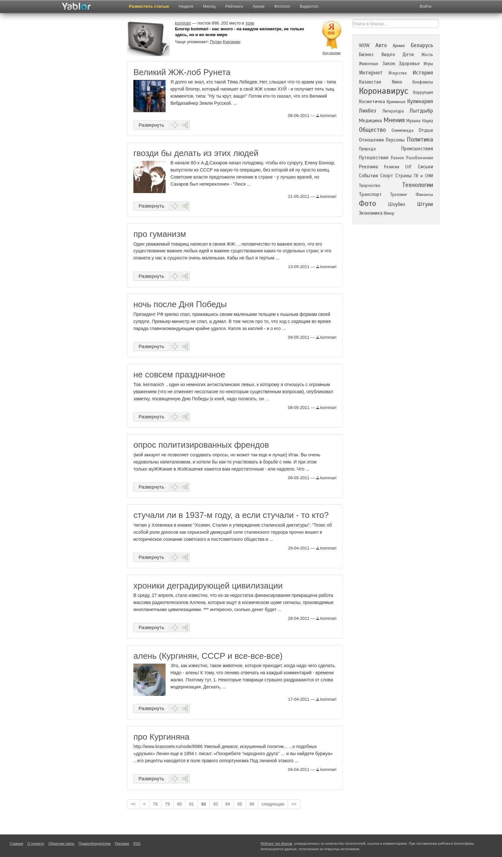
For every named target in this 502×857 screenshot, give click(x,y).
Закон (388, 63)
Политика (420, 139)
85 (239, 804)
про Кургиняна (161, 737)
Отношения (371, 140)
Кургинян (231, 41)
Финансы (424, 194)
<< (133, 804)
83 (215, 804)
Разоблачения (419, 158)
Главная (16, 843)
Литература (393, 111)
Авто (381, 45)
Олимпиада (402, 130)
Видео (388, 54)
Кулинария (420, 101)
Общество (372, 129)
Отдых (426, 130)
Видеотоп (309, 6)
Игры (428, 63)
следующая (273, 804)
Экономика (370, 213)
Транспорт (370, 194)
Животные (368, 63)
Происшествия (417, 148)
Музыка (413, 120)
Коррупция (423, 92)
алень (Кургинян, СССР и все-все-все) (208, 656)
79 (167, 804)
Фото (367, 203)
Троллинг (398, 194)
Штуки (425, 204)
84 (228, 804)
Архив (258, 6)
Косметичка (372, 101)
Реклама (368, 167)
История (422, 72)
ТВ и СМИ (423, 176)
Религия (391, 167)
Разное (397, 158)
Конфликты (422, 82)
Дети (408, 54)
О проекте (35, 843)
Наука (427, 120)
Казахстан (370, 82)
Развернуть (151, 125)
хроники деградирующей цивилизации (208, 585)
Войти (425, 6)
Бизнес (366, 54)
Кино (397, 82)
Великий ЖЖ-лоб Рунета (181, 72)
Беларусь (421, 45)
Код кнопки (332, 53)
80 (179, 804)
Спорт (386, 176)
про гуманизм (159, 234)
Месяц (209, 6)
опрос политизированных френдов (201, 445)
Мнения (394, 120)
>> (294, 804)
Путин (216, 41)
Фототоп (282, 6)
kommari (326, 115)
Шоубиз (396, 204)
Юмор (389, 213)
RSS (137, 843)
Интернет (371, 72)
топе (249, 23)
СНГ (408, 167)
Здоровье (409, 63)
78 (155, 804)
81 (191, 804)
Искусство (398, 73)
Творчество (369, 185)
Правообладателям (95, 843)
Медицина (370, 120)
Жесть (427, 54)
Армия (399, 45)
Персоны (395, 140)
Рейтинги (234, 6)
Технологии (417, 185)
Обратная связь (61, 843)
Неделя (186, 6)
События (368, 176)
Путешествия (373, 158)
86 (252, 804)
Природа (367, 148)
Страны (403, 176)
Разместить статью (149, 6)
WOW (364, 45)
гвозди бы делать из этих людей (195, 153)
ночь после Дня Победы (180, 304)
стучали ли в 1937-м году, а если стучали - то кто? (231, 515)
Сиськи (425, 167)
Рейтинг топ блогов (276, 843)
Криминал (396, 101)
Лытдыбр (421, 110)
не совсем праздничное (179, 374)
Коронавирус (383, 90)
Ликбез (367, 110)
